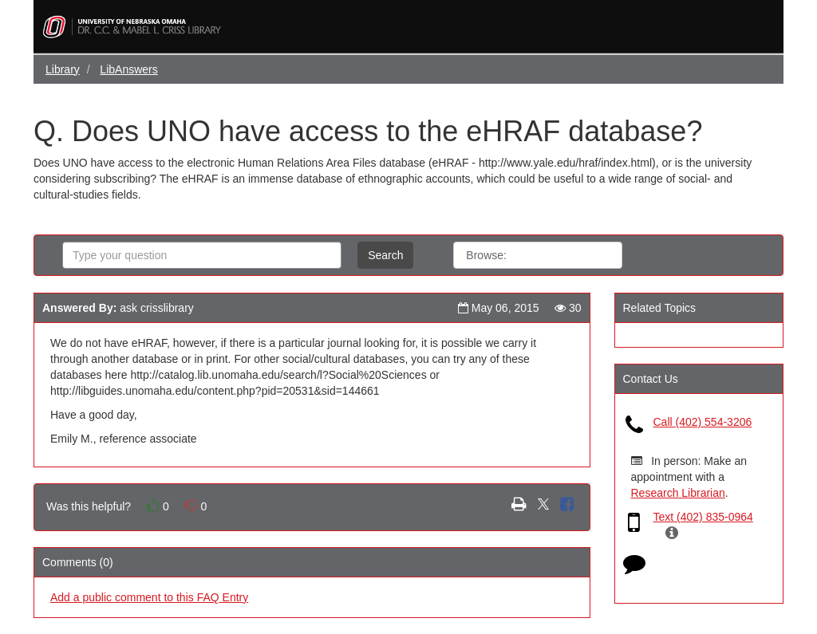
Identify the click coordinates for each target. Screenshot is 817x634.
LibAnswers (128, 69)
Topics (588, 255)
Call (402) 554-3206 (702, 421)
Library (62, 69)
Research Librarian (678, 492)
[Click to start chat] (634, 567)
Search (385, 255)
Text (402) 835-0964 (703, 516)
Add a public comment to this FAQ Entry (149, 597)
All (537, 255)
